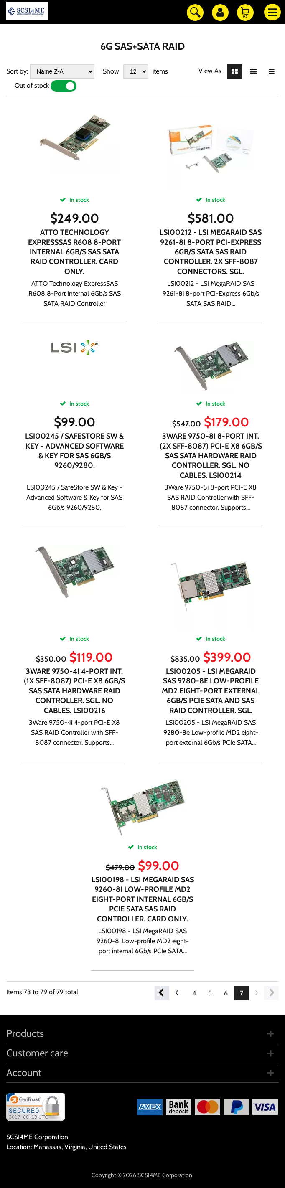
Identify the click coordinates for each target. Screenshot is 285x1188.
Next (271, 993)
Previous (162, 993)
